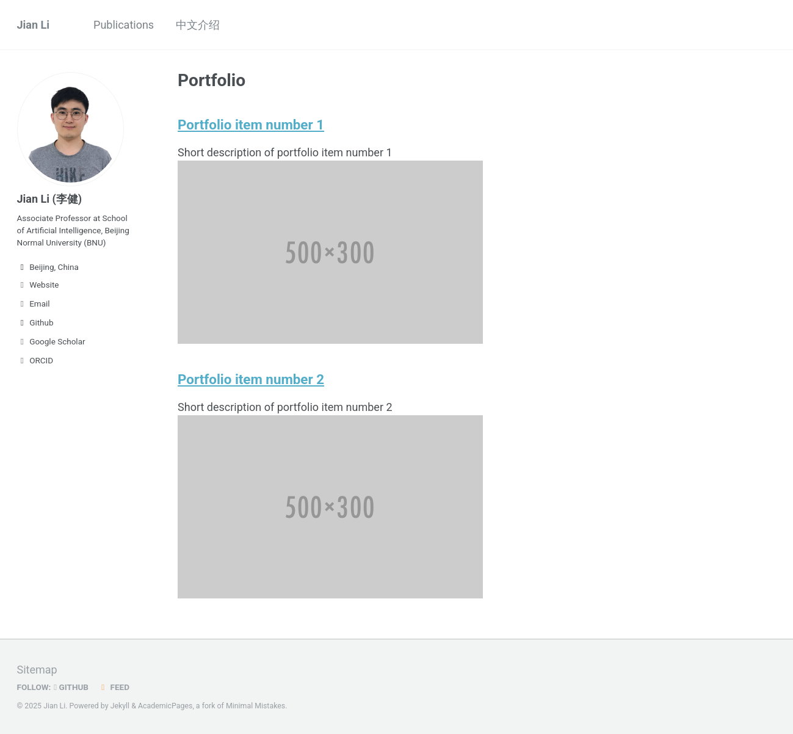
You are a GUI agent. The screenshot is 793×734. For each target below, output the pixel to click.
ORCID (35, 360)
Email (33, 303)
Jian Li (33, 24)
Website (38, 284)
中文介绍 (198, 24)
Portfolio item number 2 (251, 379)
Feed (113, 687)
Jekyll (120, 706)
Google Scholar (51, 341)
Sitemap (37, 669)
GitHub (71, 687)
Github (35, 322)
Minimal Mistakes (255, 706)
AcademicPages (165, 706)
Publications (123, 24)
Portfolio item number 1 (251, 125)
